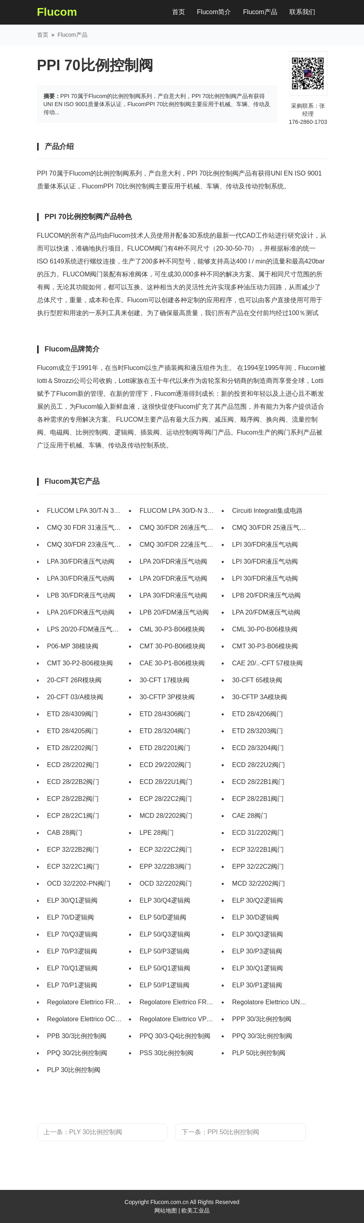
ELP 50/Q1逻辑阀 (164, 968)
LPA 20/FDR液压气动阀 (173, 561)
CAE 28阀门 (249, 815)
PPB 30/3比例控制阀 (77, 1036)
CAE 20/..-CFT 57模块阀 (267, 663)
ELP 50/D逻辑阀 (162, 917)
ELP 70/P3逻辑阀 (72, 951)
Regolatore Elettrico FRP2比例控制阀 (85, 1002)
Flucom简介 (214, 11)
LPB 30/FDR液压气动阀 (81, 595)
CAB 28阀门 (64, 832)
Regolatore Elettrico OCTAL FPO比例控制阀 (85, 1019)
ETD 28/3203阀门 (257, 731)
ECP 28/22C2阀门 (165, 798)
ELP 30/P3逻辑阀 (257, 951)
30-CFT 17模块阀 (164, 680)
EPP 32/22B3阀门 (165, 866)
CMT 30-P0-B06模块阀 (172, 646)
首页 (181, 10)
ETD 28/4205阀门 (72, 731)
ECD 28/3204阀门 (258, 747)
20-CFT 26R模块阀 (74, 680)
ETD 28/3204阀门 (164, 731)
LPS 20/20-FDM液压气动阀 (85, 629)
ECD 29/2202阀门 (165, 764)
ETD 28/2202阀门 (72, 747)
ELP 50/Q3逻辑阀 (164, 934)
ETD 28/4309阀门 (72, 714)
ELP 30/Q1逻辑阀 (72, 900)
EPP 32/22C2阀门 (258, 866)
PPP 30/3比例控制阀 (261, 1019)
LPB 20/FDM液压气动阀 (174, 612)
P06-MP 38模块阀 (73, 646)
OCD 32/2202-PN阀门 (78, 883)
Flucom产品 (260, 11)
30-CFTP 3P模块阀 (167, 697)
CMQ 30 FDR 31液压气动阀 (85, 527)
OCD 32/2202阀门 (165, 883)
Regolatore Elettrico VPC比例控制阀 (177, 1019)
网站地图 (165, 1210)
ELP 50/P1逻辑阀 (164, 985)
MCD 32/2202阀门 (258, 883)
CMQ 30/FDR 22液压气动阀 (177, 544)
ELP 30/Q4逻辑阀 (164, 900)
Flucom (57, 12)
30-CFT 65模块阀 (257, 680)
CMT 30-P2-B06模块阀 (80, 663)
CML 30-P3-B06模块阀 (172, 629)
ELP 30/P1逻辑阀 (257, 985)
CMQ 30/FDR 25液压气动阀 (270, 527)
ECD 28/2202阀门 (73, 764)
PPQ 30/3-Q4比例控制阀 (174, 1036)
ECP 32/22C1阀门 (73, 866)
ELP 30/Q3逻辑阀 (257, 934)
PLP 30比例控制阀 (73, 1069)
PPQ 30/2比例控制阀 (77, 1052)
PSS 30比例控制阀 (166, 1052)
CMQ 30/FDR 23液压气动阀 (85, 544)
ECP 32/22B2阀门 (73, 849)
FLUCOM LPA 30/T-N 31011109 (85, 510)
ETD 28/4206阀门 (257, 714)
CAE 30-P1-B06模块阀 (172, 663)
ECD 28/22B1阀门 (258, 781)
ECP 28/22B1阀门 (258, 798)
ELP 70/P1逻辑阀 (72, 985)
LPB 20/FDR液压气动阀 (266, 595)
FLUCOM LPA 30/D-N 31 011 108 (177, 510)
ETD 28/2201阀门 (164, 747)
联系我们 (302, 11)
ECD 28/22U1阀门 (165, 781)
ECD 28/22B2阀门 (73, 781)
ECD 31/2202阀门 (258, 832)
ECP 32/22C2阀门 (165, 849)
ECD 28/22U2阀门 (258, 764)
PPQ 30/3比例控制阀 (262, 1036)
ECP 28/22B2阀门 (73, 798)
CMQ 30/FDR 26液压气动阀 (177, 527)
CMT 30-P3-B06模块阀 (265, 646)
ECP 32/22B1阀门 (258, 849)
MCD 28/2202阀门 (165, 815)
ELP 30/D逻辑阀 (255, 917)
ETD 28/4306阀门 (164, 714)
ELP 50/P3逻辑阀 (164, 951)
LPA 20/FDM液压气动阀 (266, 612)
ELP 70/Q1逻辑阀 (72, 968)
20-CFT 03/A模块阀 (75, 697)
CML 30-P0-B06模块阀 (264, 629)
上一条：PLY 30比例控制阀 (83, 1132)
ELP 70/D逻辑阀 (70, 917)
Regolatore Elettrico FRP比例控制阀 (177, 1002)
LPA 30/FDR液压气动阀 (81, 561)
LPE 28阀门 (156, 832)
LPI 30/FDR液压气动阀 (265, 544)
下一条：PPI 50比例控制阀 (220, 1132)
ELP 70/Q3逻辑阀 (72, 934)
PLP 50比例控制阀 (258, 1052)
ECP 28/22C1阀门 (73, 815)
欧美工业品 (195, 1210)
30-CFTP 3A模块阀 (259, 697)
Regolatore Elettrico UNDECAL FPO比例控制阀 (270, 1002)
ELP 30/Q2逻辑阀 (257, 900)
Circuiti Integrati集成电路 (267, 510)
